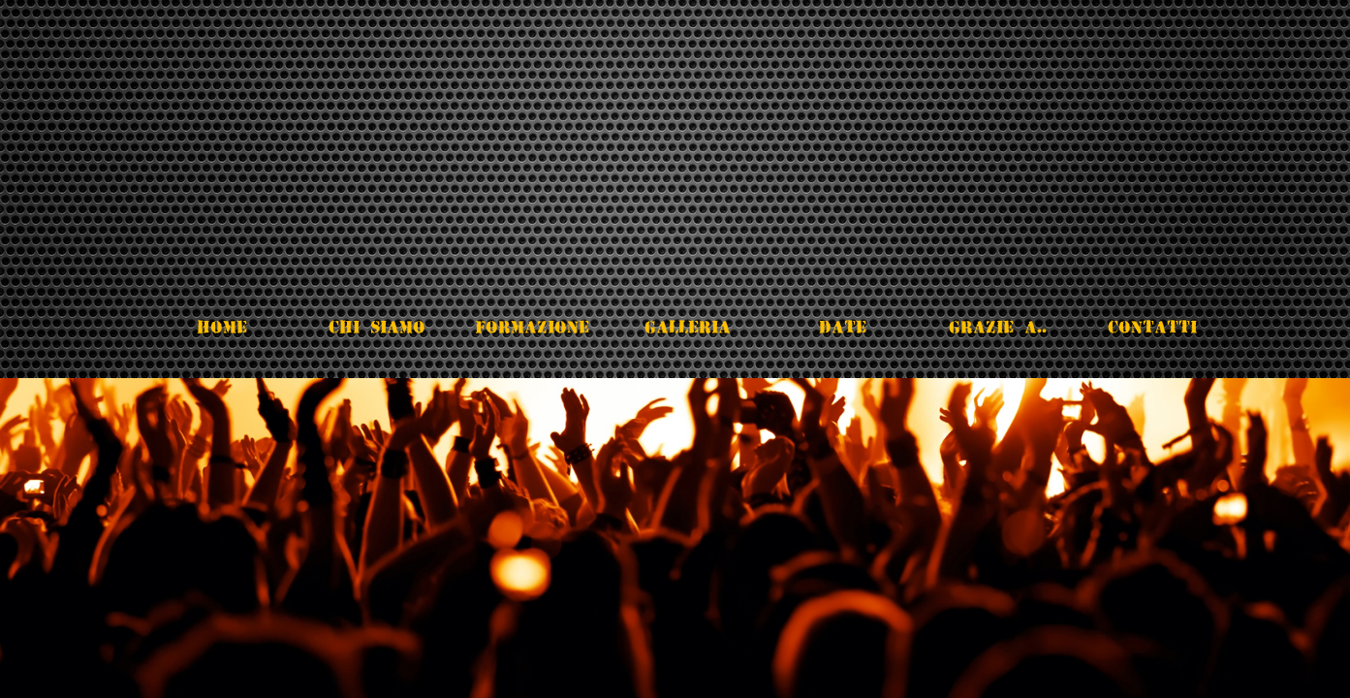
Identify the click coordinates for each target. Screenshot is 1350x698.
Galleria (687, 326)
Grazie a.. (998, 326)
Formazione (532, 326)
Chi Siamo (377, 326)
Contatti (1152, 326)
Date (842, 326)
